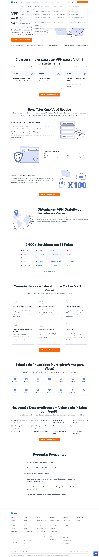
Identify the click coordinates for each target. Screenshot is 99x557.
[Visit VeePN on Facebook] (11, 551)
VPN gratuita (14, 542)
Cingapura (40, 254)
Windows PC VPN (14, 520)
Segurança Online (54, 525)
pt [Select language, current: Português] (74, 2)
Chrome (13, 534)
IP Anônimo (52, 528)
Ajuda (58, 2)
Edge (12, 539)
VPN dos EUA (66, 537)
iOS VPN (13, 528)
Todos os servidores (49, 271)
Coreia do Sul (56, 254)
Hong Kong (55, 258)
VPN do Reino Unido (67, 540)
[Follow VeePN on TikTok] (19, 551)
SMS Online (65, 529)
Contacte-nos (40, 523)
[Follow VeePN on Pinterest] (27, 551)
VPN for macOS (14, 523)
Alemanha (25, 251)
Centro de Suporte (41, 520)
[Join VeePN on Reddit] (23, 551)
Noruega (39, 261)
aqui (29, 81)
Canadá (70, 251)
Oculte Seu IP (66, 523)
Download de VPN (28, 523)
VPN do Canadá (66, 543)
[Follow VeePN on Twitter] (15, 551)
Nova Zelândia (56, 261)
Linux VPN (13, 525)
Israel (69, 258)
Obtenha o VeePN (83, 2)
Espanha (70, 254)
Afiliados (78, 520)
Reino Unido (25, 265)
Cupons (26, 534)
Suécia (39, 265)
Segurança (28, 2)
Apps (22, 2)
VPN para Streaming (54, 536)
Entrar (68, 2)
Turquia (54, 265)
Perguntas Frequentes (42, 525)
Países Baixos (71, 261)
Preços (53, 2)
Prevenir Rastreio (54, 534)
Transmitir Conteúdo (54, 520)
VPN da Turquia (66, 546)
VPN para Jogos (53, 531)
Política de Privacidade (42, 528)
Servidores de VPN (28, 540)
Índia (69, 265)
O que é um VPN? (45, 2)
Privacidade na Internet (55, 523)
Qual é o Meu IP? (66, 520)
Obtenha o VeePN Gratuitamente (21, 39)
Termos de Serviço (41, 531)
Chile (23, 254)
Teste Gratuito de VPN (29, 531)
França (39, 258)
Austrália (39, 251)
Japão (23, 261)
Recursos (36, 2)
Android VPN (14, 531)
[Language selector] (74, 2)
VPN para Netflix (53, 539)
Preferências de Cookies (42, 536)
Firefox (12, 536)
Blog (25, 543)
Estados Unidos (26, 258)
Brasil (53, 251)
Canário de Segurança (42, 534)
